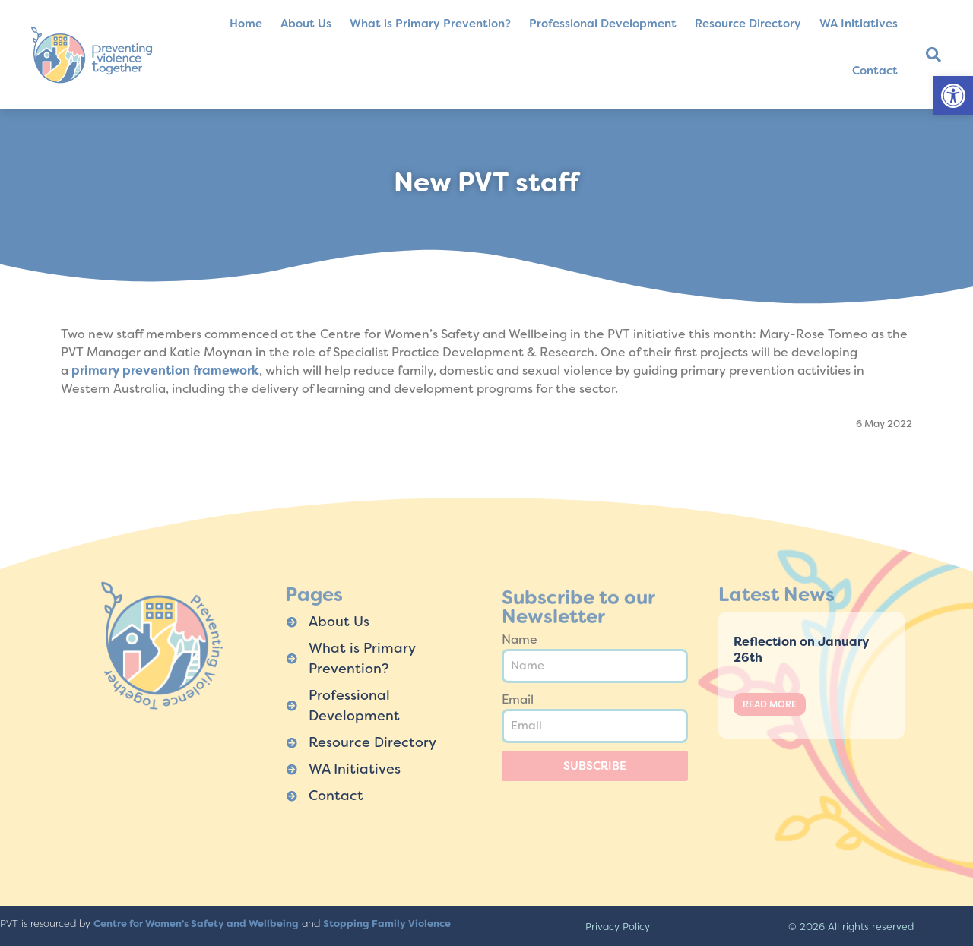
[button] (953, 95)
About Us (305, 23)
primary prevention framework (165, 370)
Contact (875, 70)
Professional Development (603, 23)
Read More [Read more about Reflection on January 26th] (770, 704)
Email (518, 699)
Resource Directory (748, 23)
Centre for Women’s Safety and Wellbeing (196, 923)
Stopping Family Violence (387, 923)
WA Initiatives (858, 23)
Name (519, 639)
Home (246, 23)
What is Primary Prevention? (430, 23)
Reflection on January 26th (801, 650)
